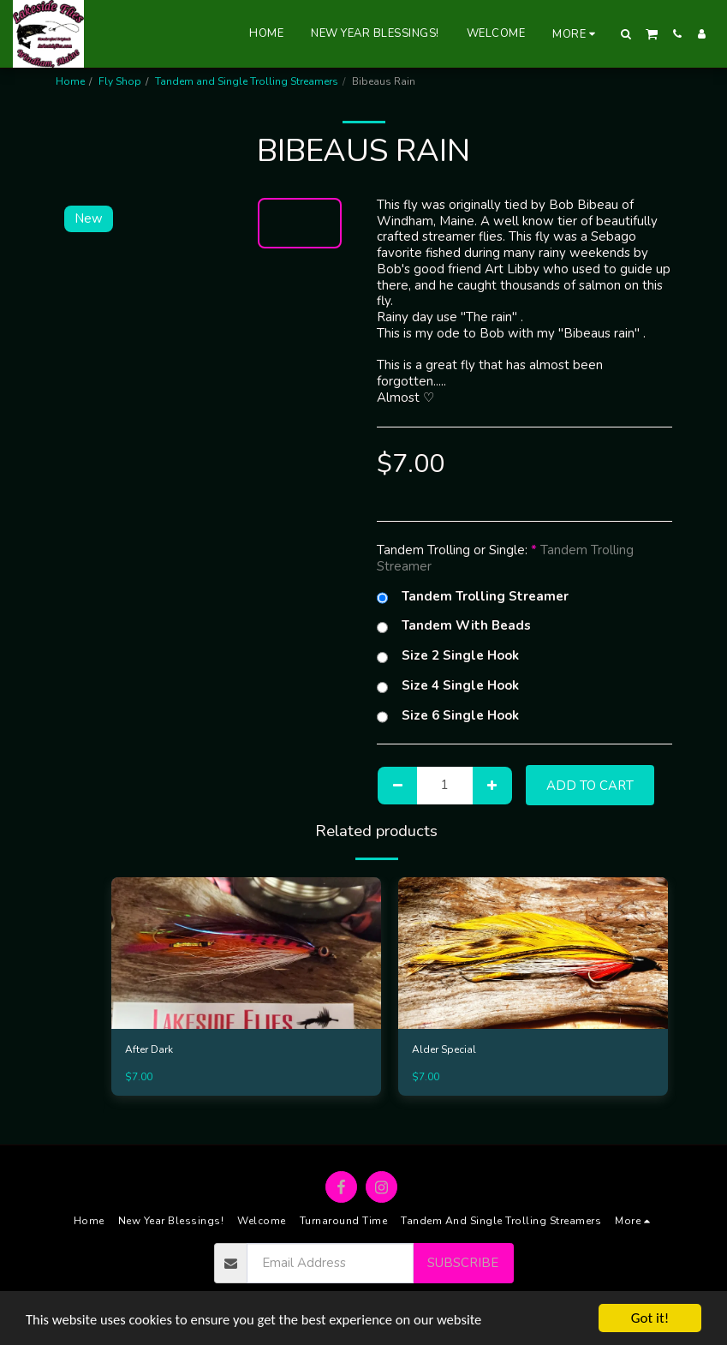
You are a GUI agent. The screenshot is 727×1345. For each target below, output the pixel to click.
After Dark (149, 1050)
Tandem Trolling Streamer (473, 597)
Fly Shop (119, 81)
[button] (626, 33)
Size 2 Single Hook (448, 656)
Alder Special (444, 1050)
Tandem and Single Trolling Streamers (246, 81)
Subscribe (462, 1262)
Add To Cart (590, 785)
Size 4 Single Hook (448, 686)
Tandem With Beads (454, 626)
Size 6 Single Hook (448, 716)
